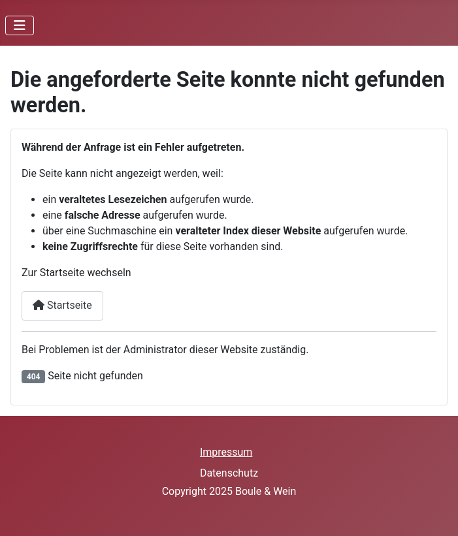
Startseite (62, 305)
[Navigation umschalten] (19, 25)
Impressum (226, 452)
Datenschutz (229, 473)
